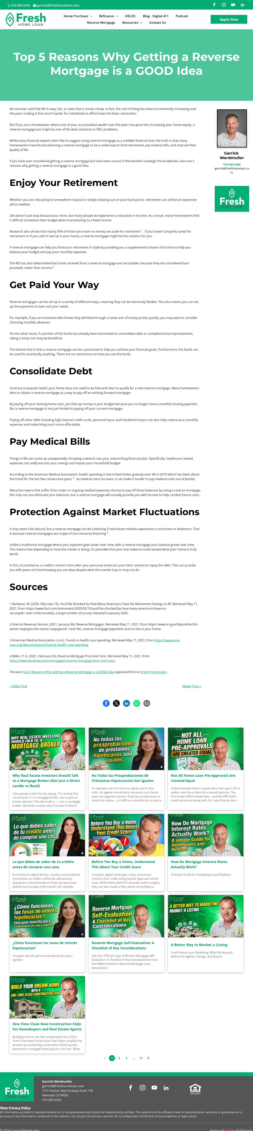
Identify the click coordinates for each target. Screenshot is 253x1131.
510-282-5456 (20, 5)
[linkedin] (242, 5)
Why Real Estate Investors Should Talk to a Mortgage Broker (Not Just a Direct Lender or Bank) (46, 780)
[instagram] (224, 5)
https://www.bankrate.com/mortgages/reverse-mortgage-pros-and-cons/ (62, 661)
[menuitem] (78, 16)
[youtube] (233, 5)
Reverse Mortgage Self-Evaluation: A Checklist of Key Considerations (123, 945)
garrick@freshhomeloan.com (58, 5)
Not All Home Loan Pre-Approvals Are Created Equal (203, 778)
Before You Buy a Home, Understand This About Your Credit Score (123, 864)
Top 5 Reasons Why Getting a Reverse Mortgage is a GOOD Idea (68, 672)
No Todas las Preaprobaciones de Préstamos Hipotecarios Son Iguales (123, 778)
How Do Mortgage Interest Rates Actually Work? (199, 864)
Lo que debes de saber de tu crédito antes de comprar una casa (43, 864)
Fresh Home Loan (153, 672)
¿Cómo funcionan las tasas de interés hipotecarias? (44, 945)
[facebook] (214, 5)
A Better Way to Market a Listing (199, 944)
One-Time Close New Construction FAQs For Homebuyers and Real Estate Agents (47, 1026)
